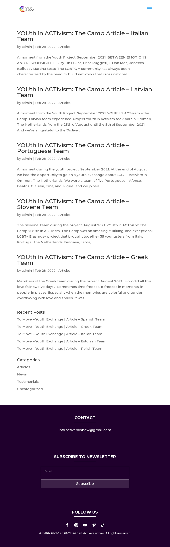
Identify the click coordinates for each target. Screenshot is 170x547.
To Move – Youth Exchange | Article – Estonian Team (61, 341)
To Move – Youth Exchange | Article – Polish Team (59, 348)
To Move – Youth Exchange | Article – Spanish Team (61, 319)
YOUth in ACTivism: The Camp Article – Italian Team (82, 36)
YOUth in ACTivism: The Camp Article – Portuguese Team (73, 148)
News (22, 374)
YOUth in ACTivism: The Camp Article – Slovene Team (73, 204)
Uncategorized (30, 389)
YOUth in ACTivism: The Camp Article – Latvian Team (84, 92)
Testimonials (28, 381)
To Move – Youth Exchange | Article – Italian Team (59, 334)
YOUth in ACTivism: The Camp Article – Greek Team (82, 260)
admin (27, 47)
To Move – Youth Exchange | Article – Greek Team (59, 326)
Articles (64, 47)
